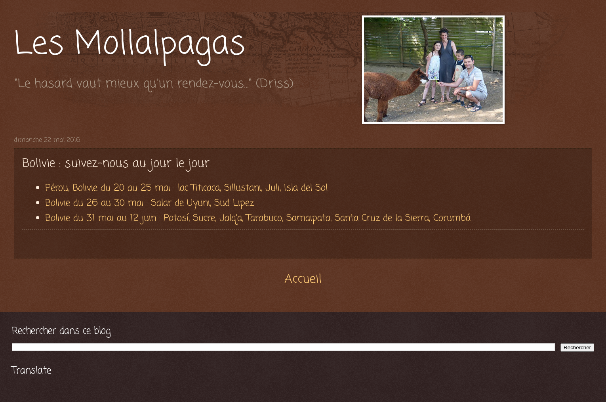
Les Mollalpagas (129, 45)
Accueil (303, 279)
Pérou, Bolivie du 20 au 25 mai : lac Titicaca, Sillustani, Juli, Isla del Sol (186, 188)
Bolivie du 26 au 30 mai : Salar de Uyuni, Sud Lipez (151, 203)
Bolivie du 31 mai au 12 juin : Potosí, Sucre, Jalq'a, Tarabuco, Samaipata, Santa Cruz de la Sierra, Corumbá (259, 218)
